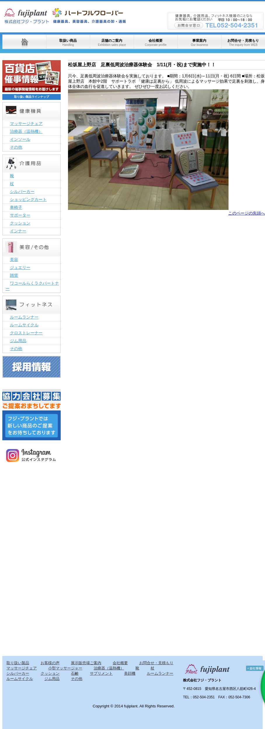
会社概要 (155, 42)
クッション (20, 223)
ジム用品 (18, 340)
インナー (18, 231)
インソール (20, 139)
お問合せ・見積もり (243, 42)
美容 (14, 259)
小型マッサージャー (65, 668)
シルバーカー (22, 191)
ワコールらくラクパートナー (32, 286)
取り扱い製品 (17, 663)
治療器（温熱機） (26, 131)
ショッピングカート (28, 199)
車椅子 (16, 207)
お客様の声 (50, 663)
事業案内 (199, 42)
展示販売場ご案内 (86, 663)
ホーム (24, 41)
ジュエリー (20, 267)
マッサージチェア (26, 123)
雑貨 (14, 275)
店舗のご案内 (112, 42)
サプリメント (101, 673)
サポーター (20, 215)
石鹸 (75, 673)
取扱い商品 (68, 42)
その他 (16, 147)
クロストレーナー (26, 332)
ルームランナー (24, 317)
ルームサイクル (24, 325)
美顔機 (129, 673)
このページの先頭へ (246, 213)
